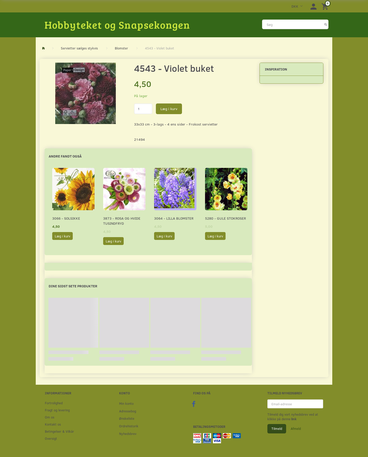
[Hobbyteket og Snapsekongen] (117, 24)
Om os (49, 417)
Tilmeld (276, 428)
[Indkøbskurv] (325, 6)
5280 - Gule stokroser (225, 218)
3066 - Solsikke (66, 218)
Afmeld (296, 428)
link (293, 419)
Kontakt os (53, 424)
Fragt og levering (57, 410)
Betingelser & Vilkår (59, 431)
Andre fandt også (65, 156)
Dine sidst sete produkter (73, 286)
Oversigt (51, 438)
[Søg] (325, 24)
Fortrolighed (54, 403)
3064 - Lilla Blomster (173, 218)
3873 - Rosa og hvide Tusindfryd (121, 221)
